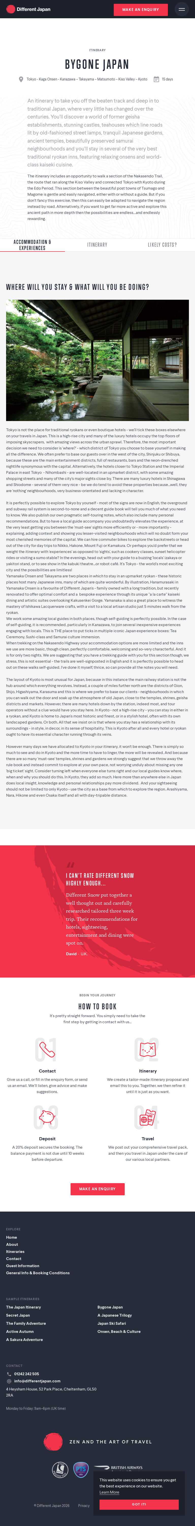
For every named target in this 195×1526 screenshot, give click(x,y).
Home (11, 1238)
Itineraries (15, 1252)
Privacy (84, 1506)
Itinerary (97, 244)
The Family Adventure (26, 1324)
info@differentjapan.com (37, 1381)
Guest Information (22, 1266)
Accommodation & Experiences (33, 245)
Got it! (139, 1504)
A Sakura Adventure (24, 1340)
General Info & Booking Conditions (38, 1273)
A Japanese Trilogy (115, 1316)
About (12, 1245)
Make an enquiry (140, 10)
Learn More (109, 1492)
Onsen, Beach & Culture (119, 1332)
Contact (13, 1259)
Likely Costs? (162, 244)
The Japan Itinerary (23, 1307)
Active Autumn (20, 1332)
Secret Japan (18, 1316)
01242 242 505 (26, 1374)
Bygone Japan (110, 1307)
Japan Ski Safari (112, 1324)
